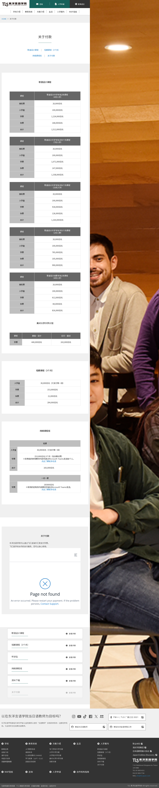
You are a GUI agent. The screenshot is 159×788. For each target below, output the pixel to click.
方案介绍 (40, 11)
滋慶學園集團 (6, 761)
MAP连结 (73, 11)
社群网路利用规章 (8, 786)
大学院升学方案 (55, 755)
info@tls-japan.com (143, 776)
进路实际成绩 (30, 761)
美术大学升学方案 (56, 758)
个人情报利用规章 (23, 786)
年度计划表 (5, 758)
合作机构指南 (83, 771)
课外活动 (4, 755)
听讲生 (99, 755)
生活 (51, 11)
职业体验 (136, 743)
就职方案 (52, 761)
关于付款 (51, 55)
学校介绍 (16, 11)
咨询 (31, 771)
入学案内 (60, 11)
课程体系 (28, 752)
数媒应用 (4, 749)
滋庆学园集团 (138, 747)
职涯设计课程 (32, 50)
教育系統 (28, 11)
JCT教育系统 (30, 749)
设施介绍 (4, 752)
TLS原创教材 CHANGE (33, 755)
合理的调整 (35, 786)
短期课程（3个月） (52, 50)
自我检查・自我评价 (48, 786)
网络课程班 (37, 55)
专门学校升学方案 (56, 749)
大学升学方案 (54, 752)
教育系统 (33, 743)
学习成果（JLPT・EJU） (34, 758)
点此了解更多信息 (49, 461)
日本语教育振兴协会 (141, 751)
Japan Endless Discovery (144, 754)
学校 (7, 743)
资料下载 (100, 761)
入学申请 (57, 771)
